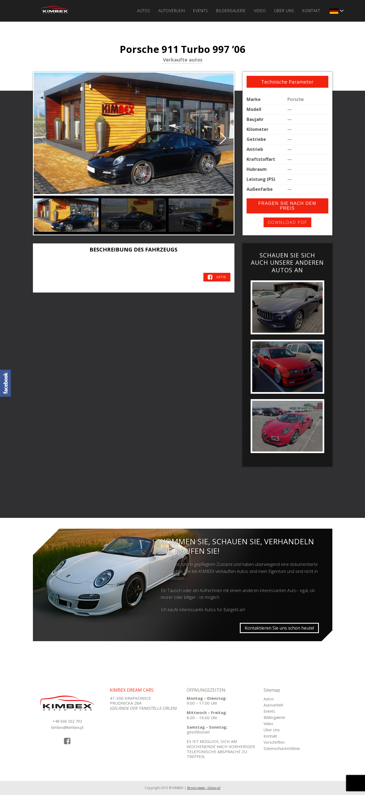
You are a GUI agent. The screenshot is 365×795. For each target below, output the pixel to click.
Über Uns (284, 10)
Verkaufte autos (182, 60)
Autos (143, 10)
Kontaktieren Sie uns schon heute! (279, 628)
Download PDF (287, 222)
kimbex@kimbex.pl (67, 727)
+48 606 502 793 (67, 721)
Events (200, 10)
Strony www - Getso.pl (203, 788)
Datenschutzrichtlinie (282, 748)
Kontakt (311, 10)
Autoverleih (171, 10)
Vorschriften (274, 742)
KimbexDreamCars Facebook (5, 383)
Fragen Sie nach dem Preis (287, 205)
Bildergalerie (231, 10)
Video (260, 10)
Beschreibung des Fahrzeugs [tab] (134, 249)
